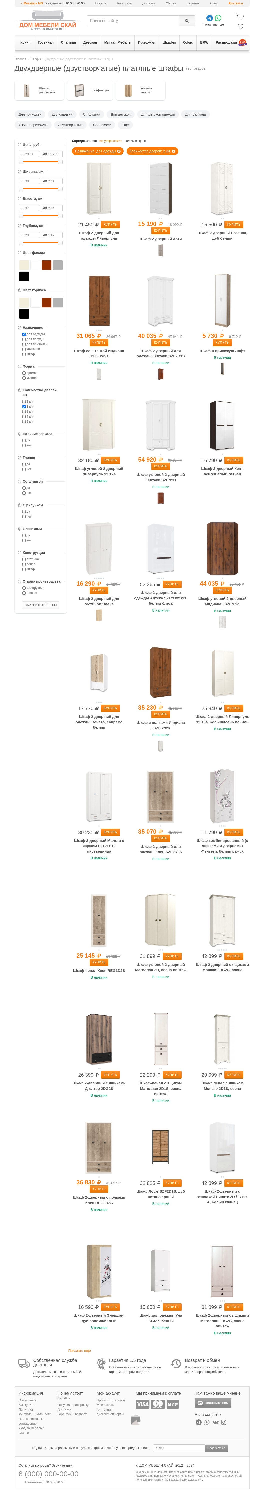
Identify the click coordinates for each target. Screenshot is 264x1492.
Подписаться (216, 1448)
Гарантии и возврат (72, 1414)
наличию (131, 141)
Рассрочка (124, 3)
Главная (20, 59)
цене (142, 141)
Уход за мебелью (31, 1428)
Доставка (148, 3)
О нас (214, 3)
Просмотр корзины (111, 1400)
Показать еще (79, 1351)
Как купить (26, 1405)
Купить (110, 224)
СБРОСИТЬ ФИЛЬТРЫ (41, 605)
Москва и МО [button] (33, 3)
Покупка (100, 3)
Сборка (171, 3)
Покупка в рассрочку (73, 1405)
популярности (111, 141)
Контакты (236, 3)
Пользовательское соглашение (32, 1421)
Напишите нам (212, 1403)
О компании (28, 1400)
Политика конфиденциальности (35, 1412)
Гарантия (193, 3)
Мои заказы (105, 1405)
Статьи (24, 1433)
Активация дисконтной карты (110, 1412)
